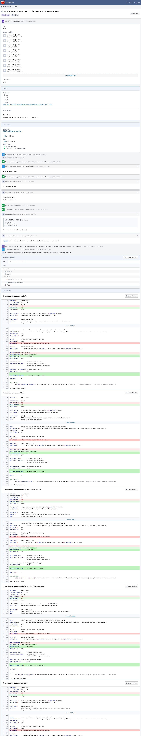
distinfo (8, 274)
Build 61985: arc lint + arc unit (15, 149)
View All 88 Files (70, 76)
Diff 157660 (30, 166)
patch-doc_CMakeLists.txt (16, 282)
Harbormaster (9, 162)
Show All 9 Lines (70, 326)
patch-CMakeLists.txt (15, 279)
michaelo (16, 21)
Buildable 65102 (11, 146)
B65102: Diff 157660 (39, 177)
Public (16, 15)
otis (7, 97)
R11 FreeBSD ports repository (12, 131)
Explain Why (86, 246)
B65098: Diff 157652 (39, 162)
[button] (139, 2)
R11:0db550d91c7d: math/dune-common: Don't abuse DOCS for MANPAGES (27, 105)
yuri (7, 100)
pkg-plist (9, 285)
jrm (7, 95)
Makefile (9, 272)
